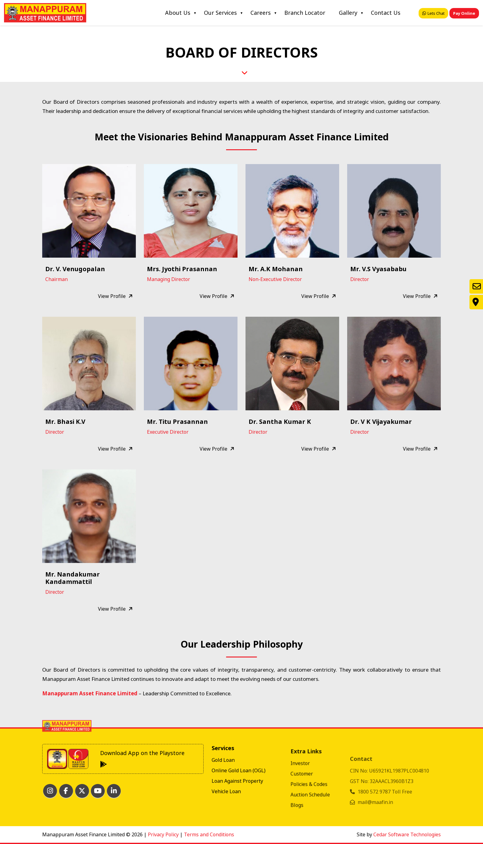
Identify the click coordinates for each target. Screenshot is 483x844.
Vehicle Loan (226, 818)
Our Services (220, 12)
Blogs (296, 830)
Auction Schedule (310, 820)
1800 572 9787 (375, 810)
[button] (89, 210)
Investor (300, 788)
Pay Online (464, 13)
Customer (301, 799)
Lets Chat (433, 13)
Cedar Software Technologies (407, 834)
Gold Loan (223, 787)
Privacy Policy (163, 834)
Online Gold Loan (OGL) (239, 797)
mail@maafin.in (375, 820)
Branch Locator (304, 12)
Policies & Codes (308, 809)
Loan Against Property (237, 808)
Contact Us (385, 12)
